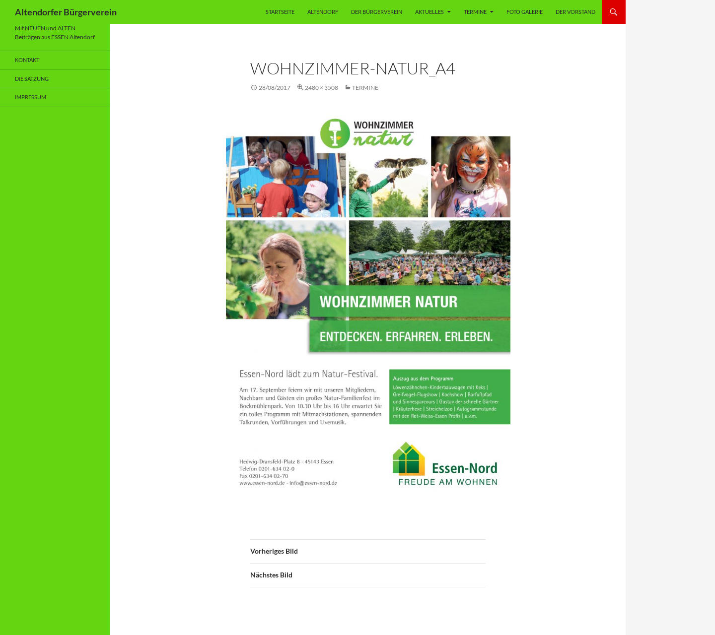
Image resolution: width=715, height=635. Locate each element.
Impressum (30, 97)
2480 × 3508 (321, 87)
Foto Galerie (524, 11)
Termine (475, 11)
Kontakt (27, 60)
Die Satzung (32, 78)
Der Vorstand (575, 11)
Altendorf (322, 11)
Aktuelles (429, 11)
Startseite (280, 11)
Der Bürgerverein (376, 11)
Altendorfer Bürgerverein (66, 11)
